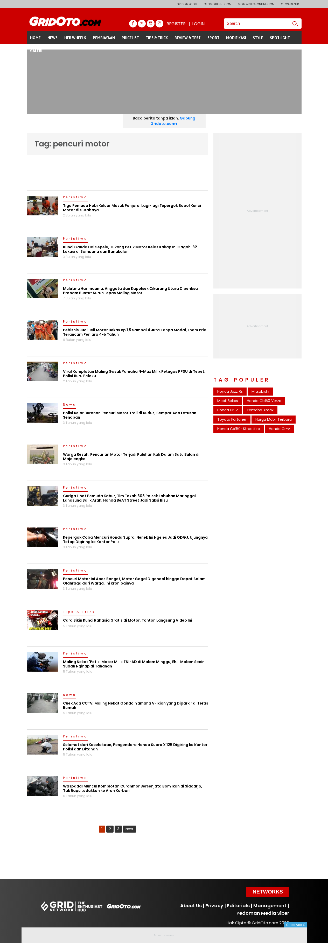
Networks (268, 892)
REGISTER (176, 24)
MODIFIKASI (236, 38)
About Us (191, 905)
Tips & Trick (79, 612)
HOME (35, 38)
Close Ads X (295, 925)
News (69, 405)
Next (129, 829)
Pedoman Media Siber (262, 913)
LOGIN (198, 24)
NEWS (52, 38)
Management (270, 905)
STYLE (258, 38)
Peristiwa (75, 197)
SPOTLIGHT (280, 38)
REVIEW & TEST (188, 38)
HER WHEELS (75, 38)
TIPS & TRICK (157, 38)
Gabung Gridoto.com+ (172, 121)
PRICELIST (130, 38)
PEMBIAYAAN (104, 38)
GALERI (36, 51)
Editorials (238, 905)
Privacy (214, 905)
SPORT (213, 38)
